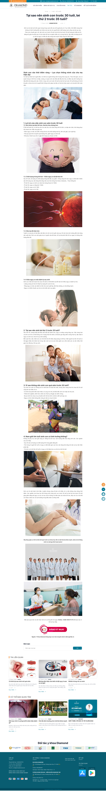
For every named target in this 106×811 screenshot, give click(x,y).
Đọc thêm (12, 690)
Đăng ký (86, 1)
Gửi (77, 648)
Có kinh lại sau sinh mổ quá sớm (19, 681)
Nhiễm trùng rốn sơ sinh (76, 681)
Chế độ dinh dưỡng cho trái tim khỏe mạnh (53, 721)
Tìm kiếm (94, 1)
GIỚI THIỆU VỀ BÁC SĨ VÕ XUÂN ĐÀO (80, 721)
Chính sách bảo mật (69, 758)
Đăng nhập (80, 1)
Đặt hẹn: (68, 1)
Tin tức (46, 11)
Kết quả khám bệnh (90, 5)
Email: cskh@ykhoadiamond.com (50, 1)
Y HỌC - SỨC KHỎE (56, 11)
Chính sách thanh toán (70, 760)
